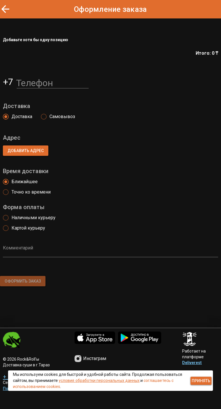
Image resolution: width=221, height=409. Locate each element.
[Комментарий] (110, 252)
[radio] (16, 116)
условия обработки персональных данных (99, 380)
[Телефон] (53, 81)
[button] (25, 150)
